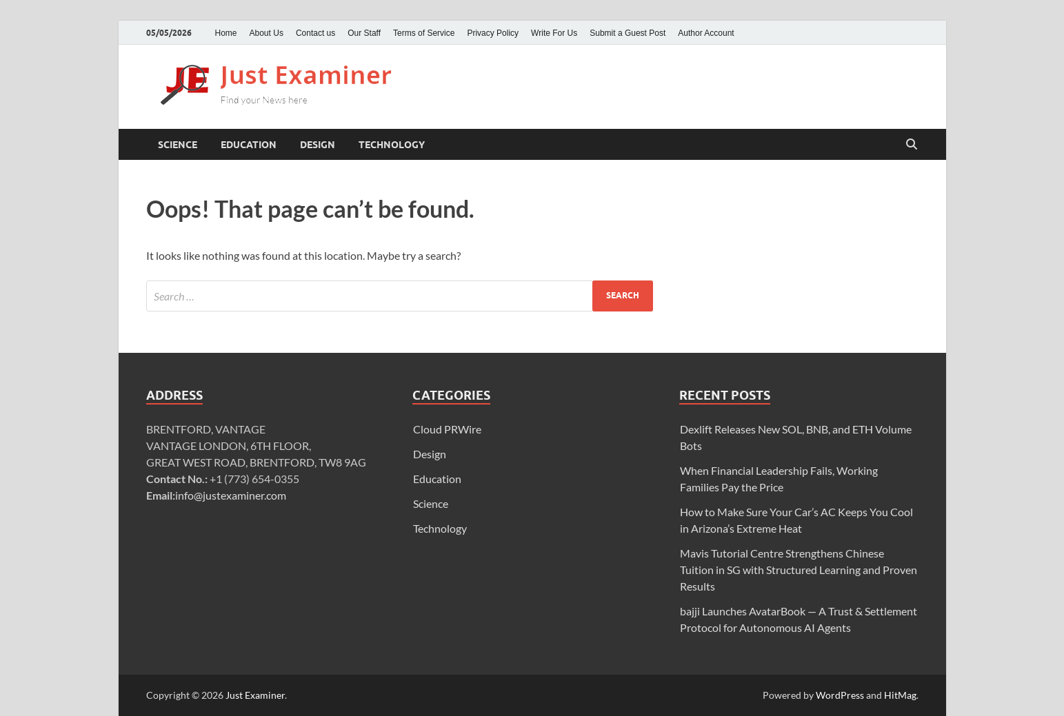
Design (317, 144)
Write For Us (554, 33)
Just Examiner (255, 695)
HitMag (900, 695)
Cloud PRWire (447, 429)
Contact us (315, 33)
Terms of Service (423, 33)
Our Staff (364, 33)
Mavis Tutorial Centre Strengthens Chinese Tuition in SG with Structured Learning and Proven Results (798, 569)
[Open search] (911, 145)
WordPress (840, 695)
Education (249, 144)
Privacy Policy (493, 33)
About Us (266, 33)
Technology (392, 144)
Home (226, 33)
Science (177, 144)
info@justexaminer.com (230, 495)
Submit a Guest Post (627, 33)
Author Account (706, 33)
